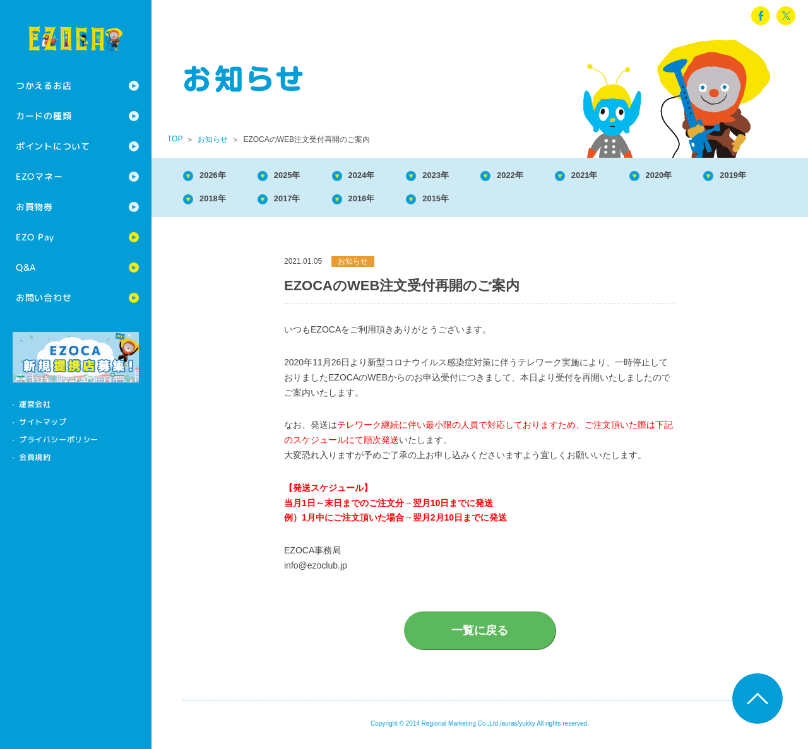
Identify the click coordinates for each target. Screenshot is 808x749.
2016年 (467, 202)
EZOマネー (39, 176)
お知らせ (213, 139)
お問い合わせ (43, 298)
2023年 (467, 176)
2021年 (633, 176)
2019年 (218, 202)
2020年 (717, 176)
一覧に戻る (479, 635)
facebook (760, 15)
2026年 (218, 176)
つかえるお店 (43, 85)
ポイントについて (53, 146)
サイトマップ (43, 421)
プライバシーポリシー (58, 439)
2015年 (550, 202)
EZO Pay (35, 237)
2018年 (301, 202)
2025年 (301, 176)
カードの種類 (43, 116)
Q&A (26, 267)
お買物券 (34, 207)
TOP (174, 138)
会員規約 (34, 457)
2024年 (384, 176)
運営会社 (34, 404)
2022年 (550, 176)
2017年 (384, 202)
